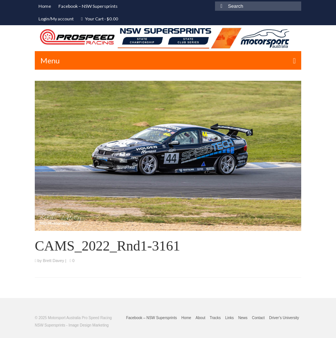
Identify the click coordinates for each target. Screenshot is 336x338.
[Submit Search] (220, 6)
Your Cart (99, 18)
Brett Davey (53, 260)
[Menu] (168, 60)
